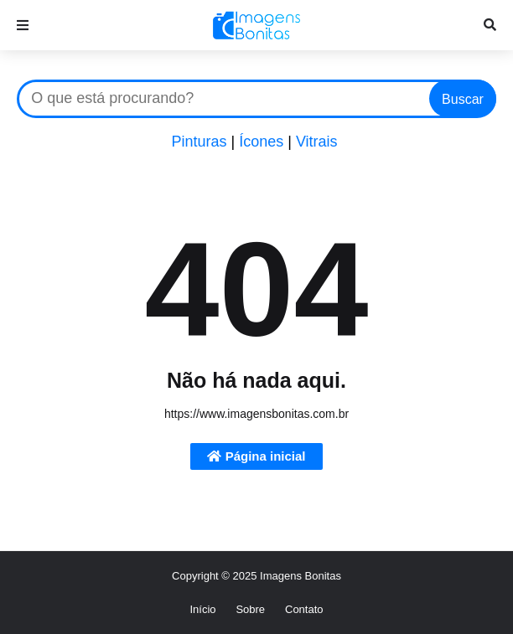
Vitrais (317, 141)
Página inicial (256, 456)
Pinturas (198, 141)
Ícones (261, 141)
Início (202, 609)
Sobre (250, 609)
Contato (304, 609)
